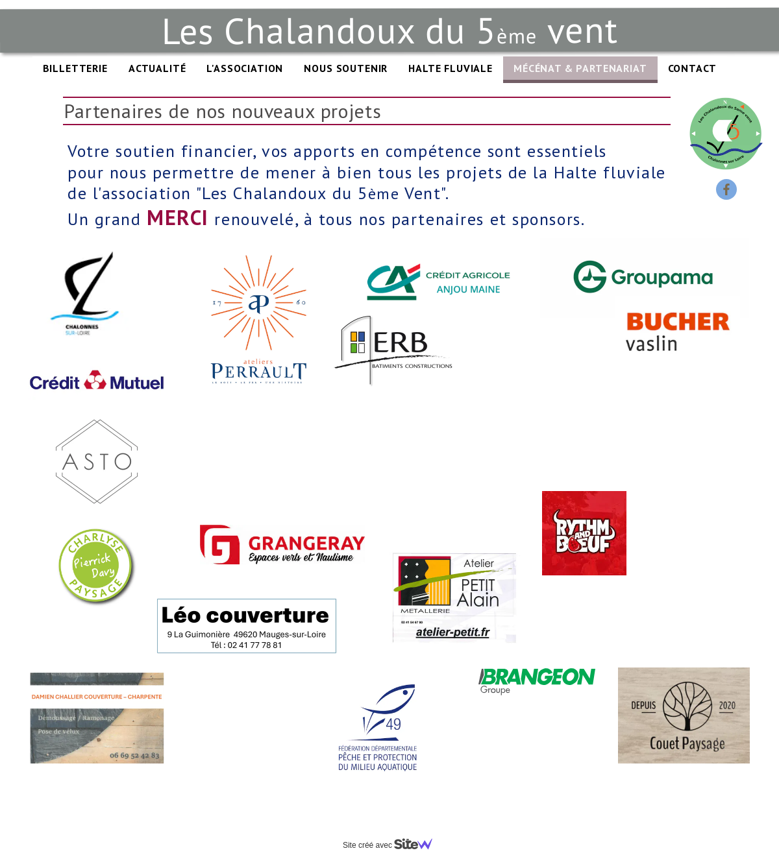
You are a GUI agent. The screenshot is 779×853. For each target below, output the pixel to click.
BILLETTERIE (75, 68)
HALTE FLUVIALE (450, 68)
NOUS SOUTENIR (346, 68)
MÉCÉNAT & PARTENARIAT (580, 68)
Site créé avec (393, 845)
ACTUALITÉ (157, 68)
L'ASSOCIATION (244, 68)
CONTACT (692, 68)
